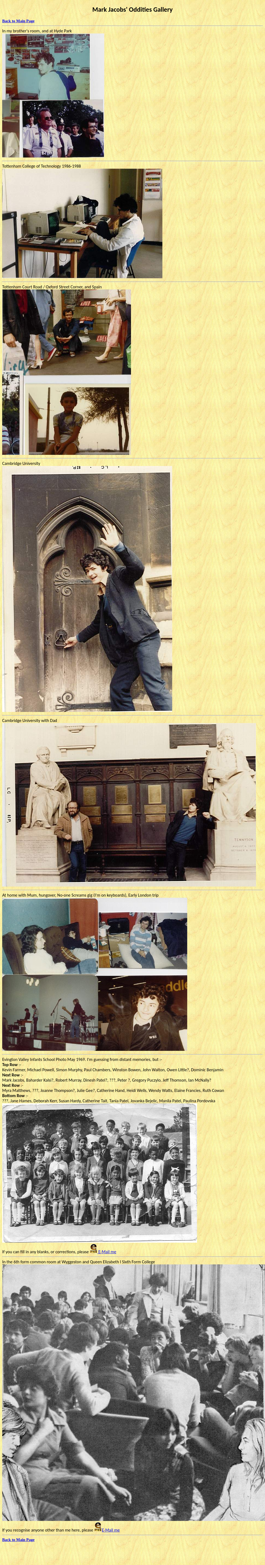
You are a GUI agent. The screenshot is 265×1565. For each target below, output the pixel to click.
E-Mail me (103, 1251)
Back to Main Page (18, 21)
